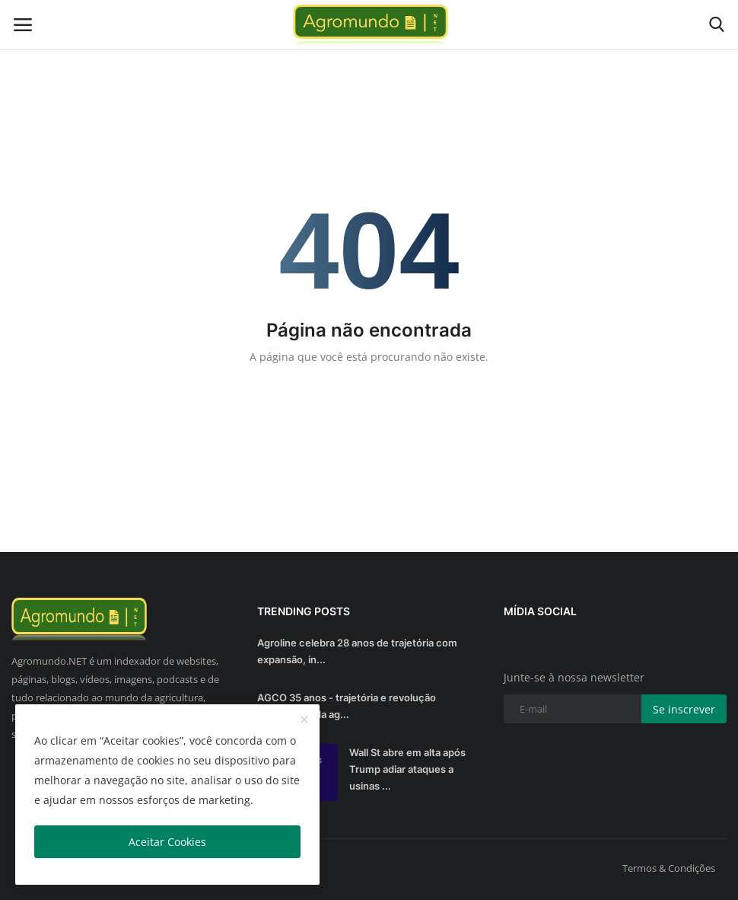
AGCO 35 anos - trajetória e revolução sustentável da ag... (346, 705)
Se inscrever (684, 709)
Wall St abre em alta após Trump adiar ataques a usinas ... (407, 769)
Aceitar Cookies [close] (167, 842)
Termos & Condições (668, 868)
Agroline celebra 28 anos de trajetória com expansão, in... (357, 651)
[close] (304, 720)
